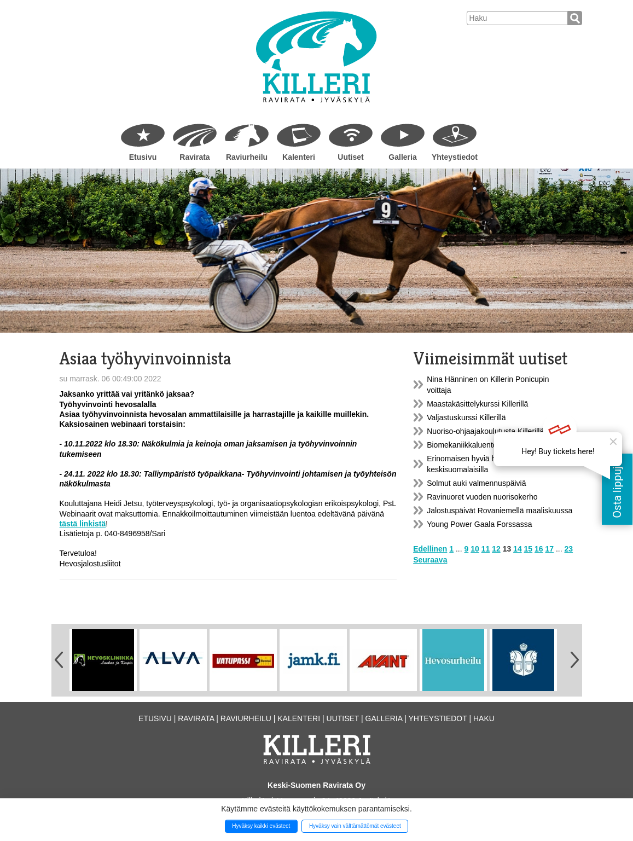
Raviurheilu (247, 157)
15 (528, 548)
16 (539, 548)
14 (517, 548)
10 (475, 548)
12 (496, 548)
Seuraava (430, 559)
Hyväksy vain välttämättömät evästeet (355, 826)
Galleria (402, 157)
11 (485, 548)
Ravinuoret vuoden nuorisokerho (482, 496)
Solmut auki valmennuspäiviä (476, 483)
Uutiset (350, 157)
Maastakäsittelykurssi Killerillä (477, 403)
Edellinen (430, 548)
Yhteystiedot (455, 157)
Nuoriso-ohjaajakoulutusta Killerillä (485, 431)
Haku (484, 718)
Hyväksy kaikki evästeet (261, 826)
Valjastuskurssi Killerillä (466, 417)
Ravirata (194, 157)
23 (569, 548)
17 (549, 548)
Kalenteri (298, 157)
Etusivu (143, 157)
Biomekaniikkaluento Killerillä (476, 444)
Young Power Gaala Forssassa (479, 524)
